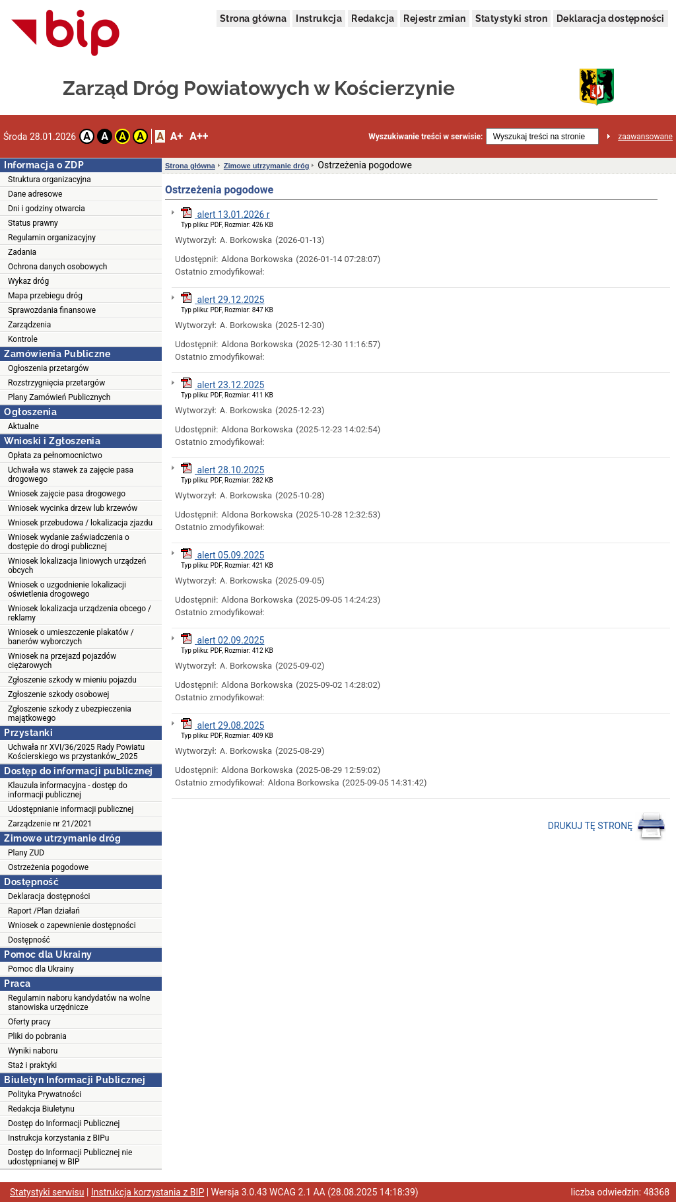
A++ (198, 136)
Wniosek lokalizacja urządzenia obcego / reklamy (79, 613)
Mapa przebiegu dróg (45, 295)
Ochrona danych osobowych (57, 266)
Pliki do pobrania (37, 1036)
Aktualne (23, 426)
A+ (176, 136)
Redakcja (372, 18)
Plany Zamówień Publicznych (59, 397)
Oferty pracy (29, 1021)
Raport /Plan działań (44, 911)
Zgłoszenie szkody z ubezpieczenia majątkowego (69, 713)
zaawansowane (645, 136)
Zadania (22, 252)
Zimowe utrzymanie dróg (267, 166)
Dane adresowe (35, 194)
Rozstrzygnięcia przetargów (56, 382)
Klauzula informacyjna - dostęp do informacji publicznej (67, 790)
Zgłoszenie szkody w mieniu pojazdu (72, 679)
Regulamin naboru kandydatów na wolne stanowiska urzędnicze (79, 1002)
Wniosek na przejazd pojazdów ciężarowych (62, 660)
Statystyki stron (511, 18)
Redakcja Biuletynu (41, 1109)
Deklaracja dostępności (611, 18)
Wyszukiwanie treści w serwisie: (425, 136)
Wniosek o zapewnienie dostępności (72, 925)
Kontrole (23, 339)
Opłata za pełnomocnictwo (55, 455)
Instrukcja (319, 18)
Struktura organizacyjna (49, 179)
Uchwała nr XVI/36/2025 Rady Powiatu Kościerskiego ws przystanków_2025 (76, 752)
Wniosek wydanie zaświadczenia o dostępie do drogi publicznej (68, 542)
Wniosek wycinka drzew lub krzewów (72, 508)
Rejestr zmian (434, 18)
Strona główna (253, 18)
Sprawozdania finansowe (52, 310)
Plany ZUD (26, 852)
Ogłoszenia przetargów (48, 368)
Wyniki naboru (32, 1050)
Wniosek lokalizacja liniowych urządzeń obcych (77, 565)
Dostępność (29, 940)
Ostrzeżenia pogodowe (48, 867)
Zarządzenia (29, 324)
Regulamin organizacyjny (52, 237)
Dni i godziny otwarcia (46, 208)
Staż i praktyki (32, 1065)
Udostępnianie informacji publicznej (70, 809)
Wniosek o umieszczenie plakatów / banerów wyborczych (71, 637)
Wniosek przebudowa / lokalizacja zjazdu (80, 522)
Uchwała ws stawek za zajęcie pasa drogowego (70, 474)
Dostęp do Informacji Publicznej (63, 1123)
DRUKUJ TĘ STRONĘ (607, 826)
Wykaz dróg (28, 281)
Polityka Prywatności (44, 1094)
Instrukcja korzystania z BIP (147, 1192)
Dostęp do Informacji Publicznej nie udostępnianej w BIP (70, 1157)
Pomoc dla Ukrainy (41, 969)
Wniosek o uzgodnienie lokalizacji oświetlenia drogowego (67, 589)
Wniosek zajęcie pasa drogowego (66, 493)
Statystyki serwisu (47, 1192)
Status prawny (33, 223)
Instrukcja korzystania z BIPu (59, 1138)
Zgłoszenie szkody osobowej (58, 694)
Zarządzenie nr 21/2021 (50, 823)
